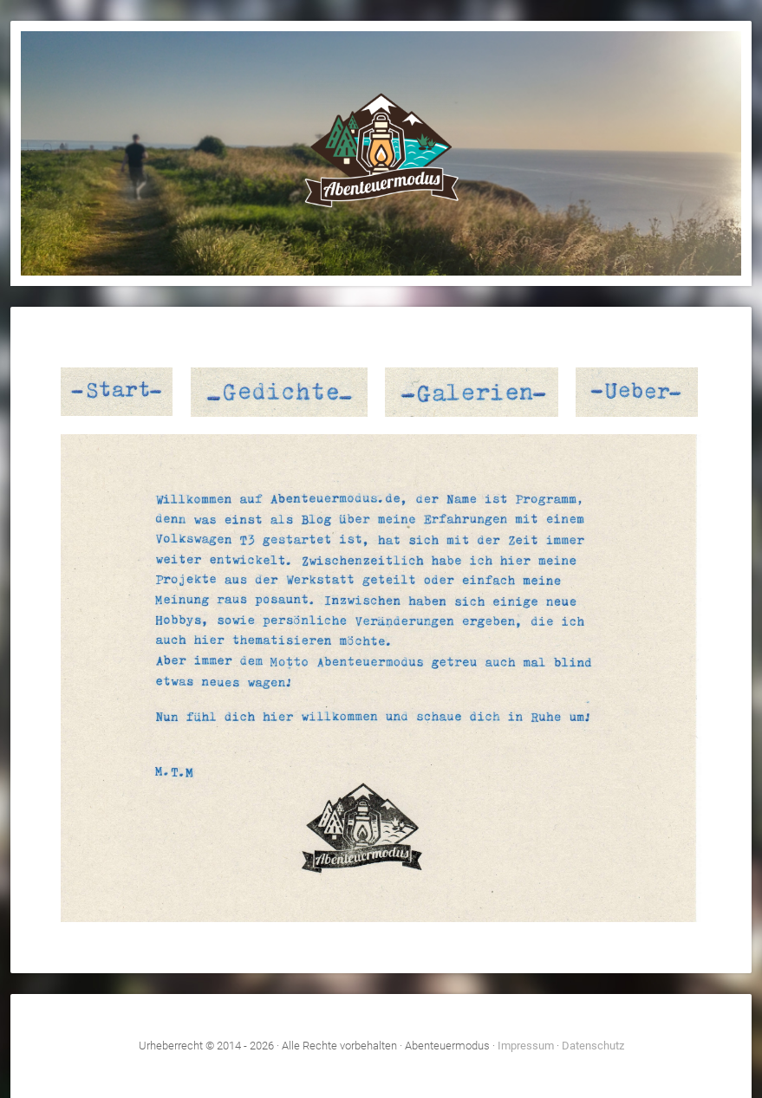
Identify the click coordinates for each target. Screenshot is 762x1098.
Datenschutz (593, 1045)
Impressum (526, 1045)
